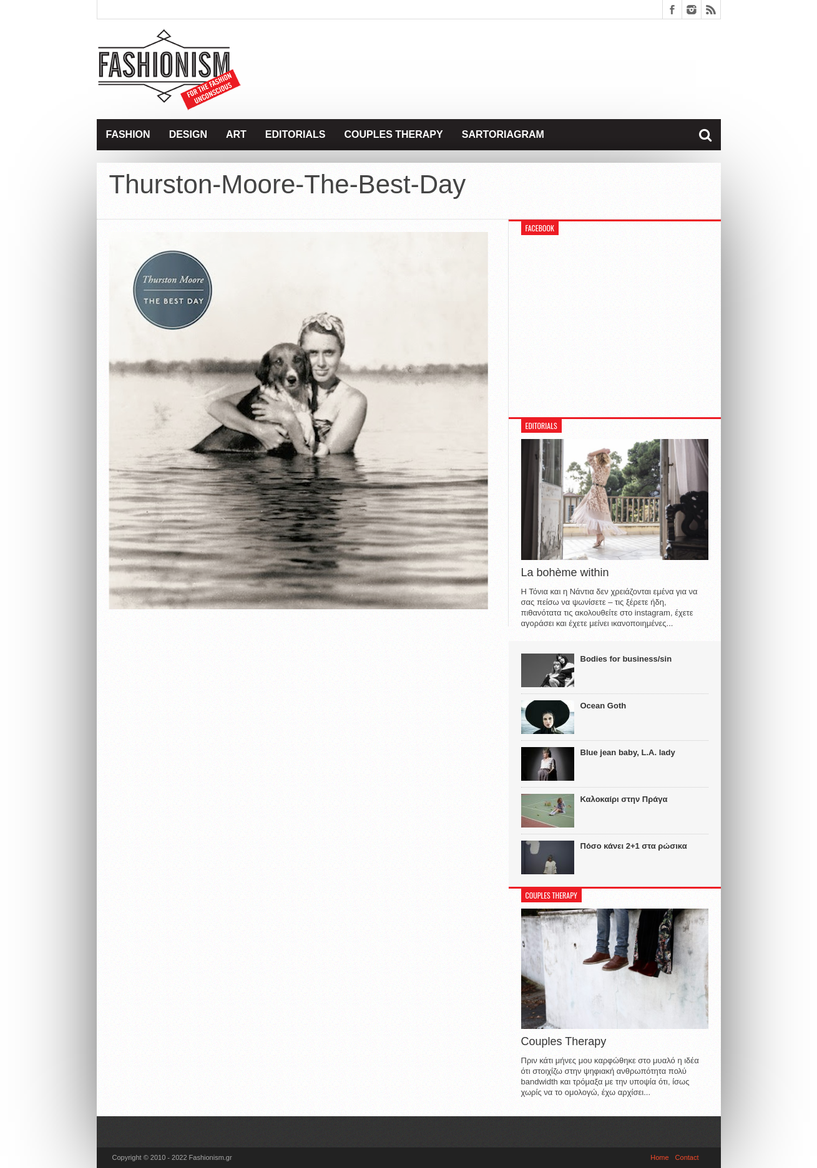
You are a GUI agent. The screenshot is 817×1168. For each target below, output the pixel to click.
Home (659, 1157)
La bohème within (565, 572)
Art (236, 134)
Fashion (128, 134)
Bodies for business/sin (626, 659)
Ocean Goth (603, 705)
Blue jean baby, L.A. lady (627, 752)
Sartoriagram (503, 134)
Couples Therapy (393, 134)
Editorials (295, 134)
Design (188, 134)
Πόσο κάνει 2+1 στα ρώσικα (633, 846)
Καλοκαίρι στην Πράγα (624, 799)
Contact (687, 1157)
